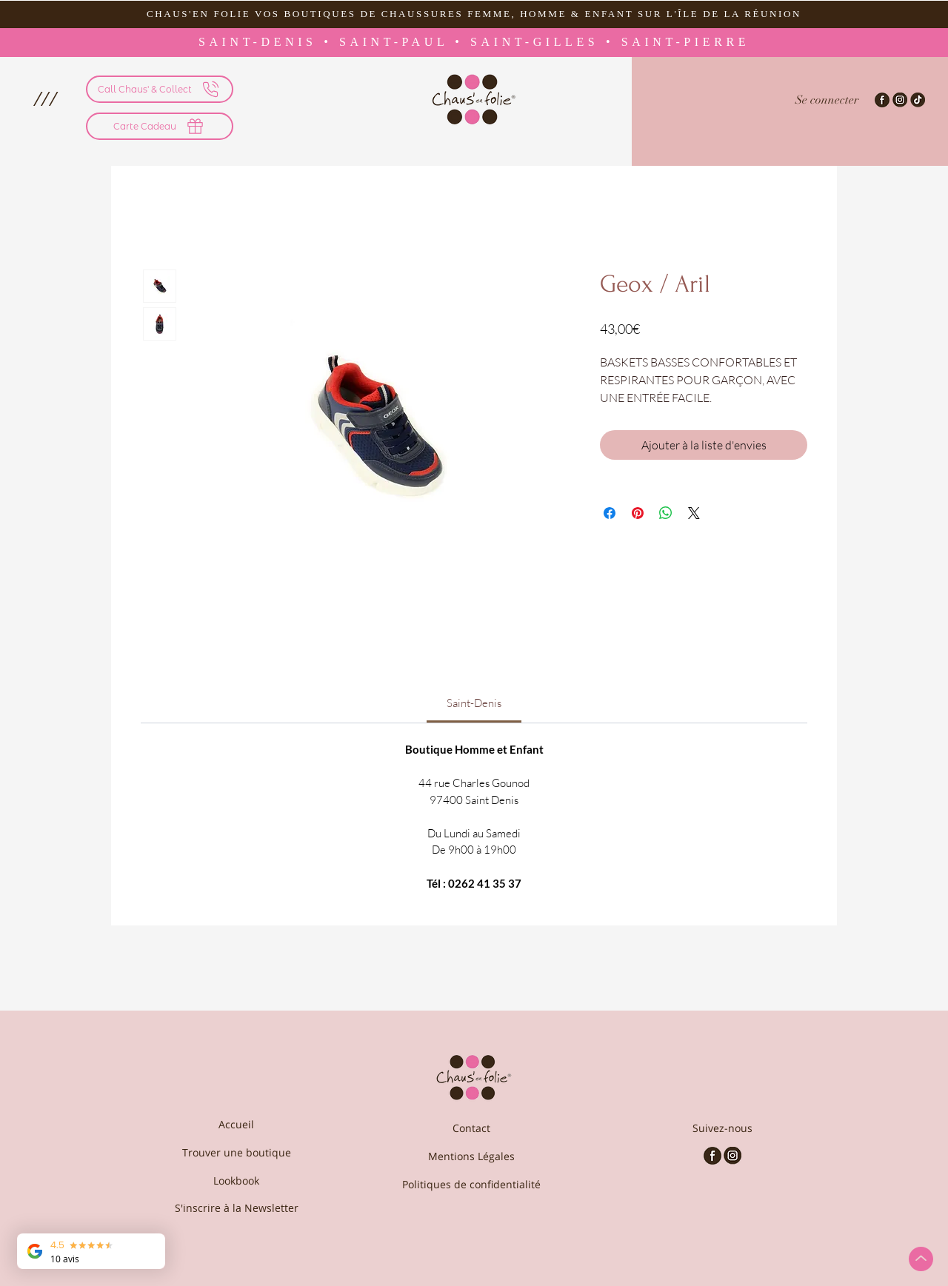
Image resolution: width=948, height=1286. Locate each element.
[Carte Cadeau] (159, 126)
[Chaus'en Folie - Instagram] (732, 1156)
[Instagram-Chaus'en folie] (899, 100)
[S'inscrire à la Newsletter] (236, 1207)
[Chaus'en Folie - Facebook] (712, 1156)
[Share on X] (694, 513)
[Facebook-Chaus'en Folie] (882, 100)
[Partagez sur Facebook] (609, 513)
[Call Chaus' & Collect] (159, 89)
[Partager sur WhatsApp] (666, 513)
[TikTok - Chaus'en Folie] (917, 100)
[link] (474, 703)
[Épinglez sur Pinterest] (638, 513)
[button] (44, 98)
